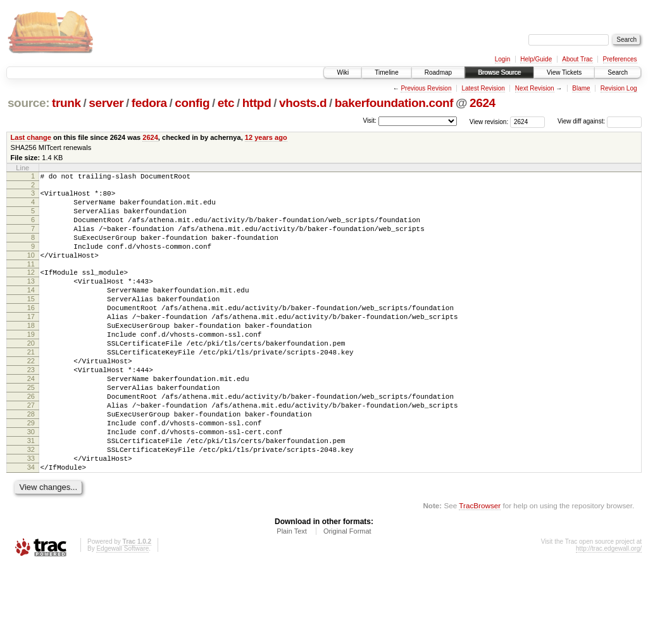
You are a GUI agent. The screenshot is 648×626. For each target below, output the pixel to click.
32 (31, 504)
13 (31, 300)
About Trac (577, 59)
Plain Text (292, 592)
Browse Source (499, 72)
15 (31, 321)
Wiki (343, 72)
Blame (581, 88)
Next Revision (534, 88)
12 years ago (266, 137)
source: (28, 103)
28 (31, 461)
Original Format (347, 592)
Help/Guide (536, 59)
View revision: (489, 121)
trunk (66, 103)
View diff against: (600, 121)
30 (31, 483)
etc (226, 103)
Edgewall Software (122, 609)
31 (31, 494)
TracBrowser (480, 566)
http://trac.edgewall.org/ (609, 609)
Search (618, 72)
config (192, 103)
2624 (482, 103)
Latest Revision (482, 88)
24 (31, 418)
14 (31, 311)
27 (31, 450)
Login (502, 59)
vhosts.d (303, 103)
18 (31, 354)
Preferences (620, 59)
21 (31, 386)
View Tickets (564, 72)
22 (31, 397)
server (106, 103)
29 (31, 472)
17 (31, 343)
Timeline (386, 72)
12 (31, 289)
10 (31, 270)
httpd (256, 103)
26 (31, 440)
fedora (149, 103)
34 (31, 526)
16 (31, 332)
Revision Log (619, 88)
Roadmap (438, 72)
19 (31, 364)
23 (31, 407)
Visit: (370, 120)
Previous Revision (426, 88)
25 (31, 429)
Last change (31, 137)
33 (31, 515)
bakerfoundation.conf (394, 103)
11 (31, 281)
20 (31, 375)
